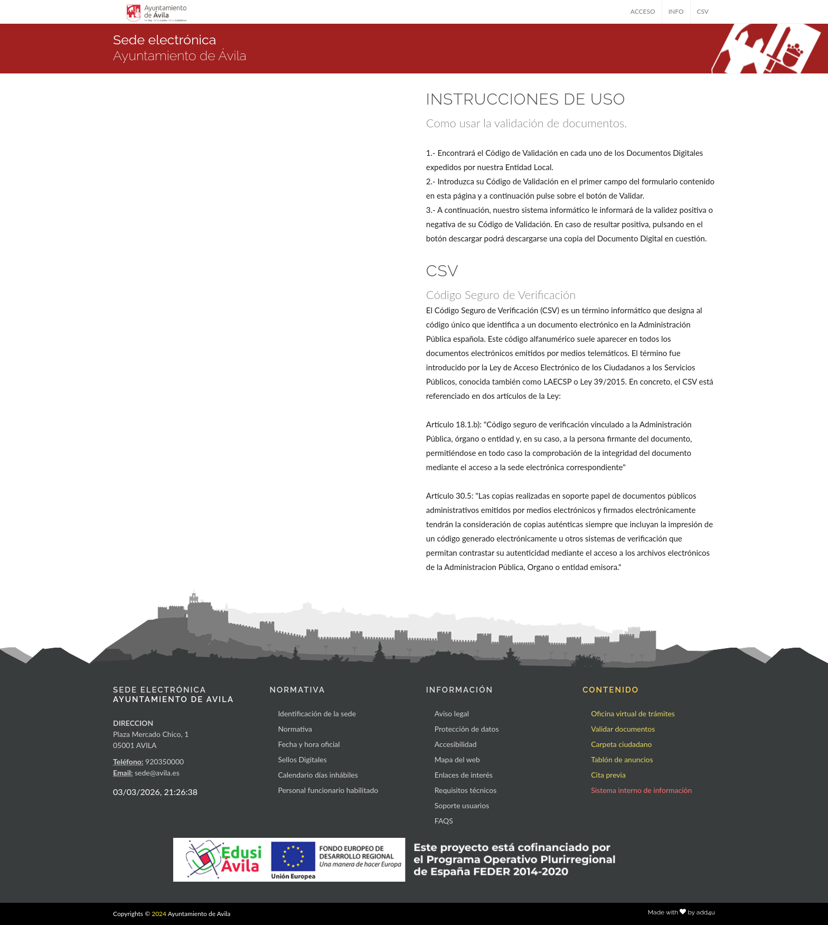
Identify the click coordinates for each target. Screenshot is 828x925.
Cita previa (608, 774)
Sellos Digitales (302, 759)
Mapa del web (457, 759)
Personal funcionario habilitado (328, 790)
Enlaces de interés (464, 774)
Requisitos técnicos (466, 790)
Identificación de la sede (317, 713)
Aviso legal (452, 713)
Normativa (295, 728)
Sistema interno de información (641, 790)
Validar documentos (623, 728)
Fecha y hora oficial (309, 744)
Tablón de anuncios (622, 759)
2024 (159, 914)
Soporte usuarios (462, 805)
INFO (676, 11)
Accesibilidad (456, 744)
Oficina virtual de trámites (633, 713)
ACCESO (643, 11)
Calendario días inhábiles (317, 774)
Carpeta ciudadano (621, 744)
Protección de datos (467, 728)
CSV (703, 11)
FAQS (444, 820)
